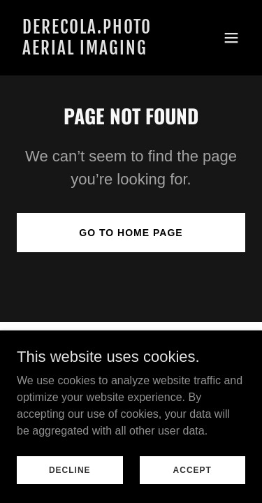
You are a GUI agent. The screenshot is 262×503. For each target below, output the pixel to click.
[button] (231, 38)
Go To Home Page (130, 232)
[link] (96, 51)
